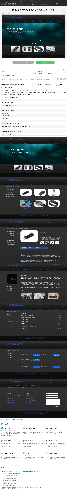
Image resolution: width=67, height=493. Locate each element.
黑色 (10, 419)
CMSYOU (19, 84)
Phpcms (49, 84)
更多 (64, 423)
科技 (16, 419)
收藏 (56, 1)
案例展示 (33, 4)
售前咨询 (48, 1)
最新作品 (18, 4)
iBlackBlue (7, 419)
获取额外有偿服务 (10, 75)
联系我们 (47, 4)
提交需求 (40, 79)
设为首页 (59, 1)
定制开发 (28, 4)
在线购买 (23, 4)
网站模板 (21, 419)
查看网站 (45, 62)
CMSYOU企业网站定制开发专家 (8, 3)
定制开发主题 (23, 62)
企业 (18, 419)
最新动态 (37, 4)
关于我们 (42, 4)
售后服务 (52, 1)
